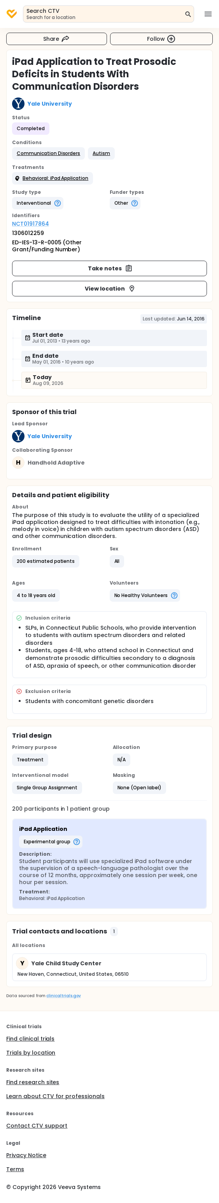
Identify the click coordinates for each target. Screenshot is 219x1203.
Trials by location (30, 1053)
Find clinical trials (30, 1039)
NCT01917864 (30, 223)
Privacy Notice (26, 1155)
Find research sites (32, 1082)
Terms (15, 1169)
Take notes (110, 268)
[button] (48, 153)
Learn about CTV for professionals (55, 1096)
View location (110, 288)
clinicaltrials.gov (63, 996)
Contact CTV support (36, 1126)
